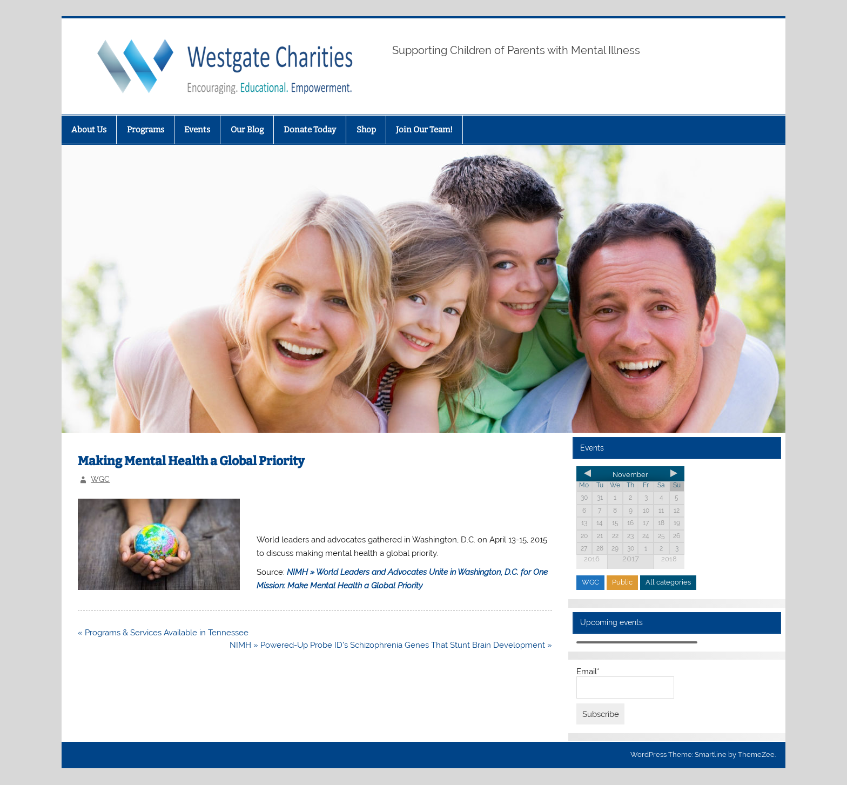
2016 (592, 559)
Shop (366, 130)
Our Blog (247, 130)
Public (622, 582)
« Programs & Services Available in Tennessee (163, 633)
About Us (88, 130)
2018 (669, 559)
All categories (668, 582)
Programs (145, 130)
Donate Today (310, 130)
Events (197, 130)
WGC (100, 479)
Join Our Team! (424, 130)
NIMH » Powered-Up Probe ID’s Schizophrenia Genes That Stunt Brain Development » (391, 645)
